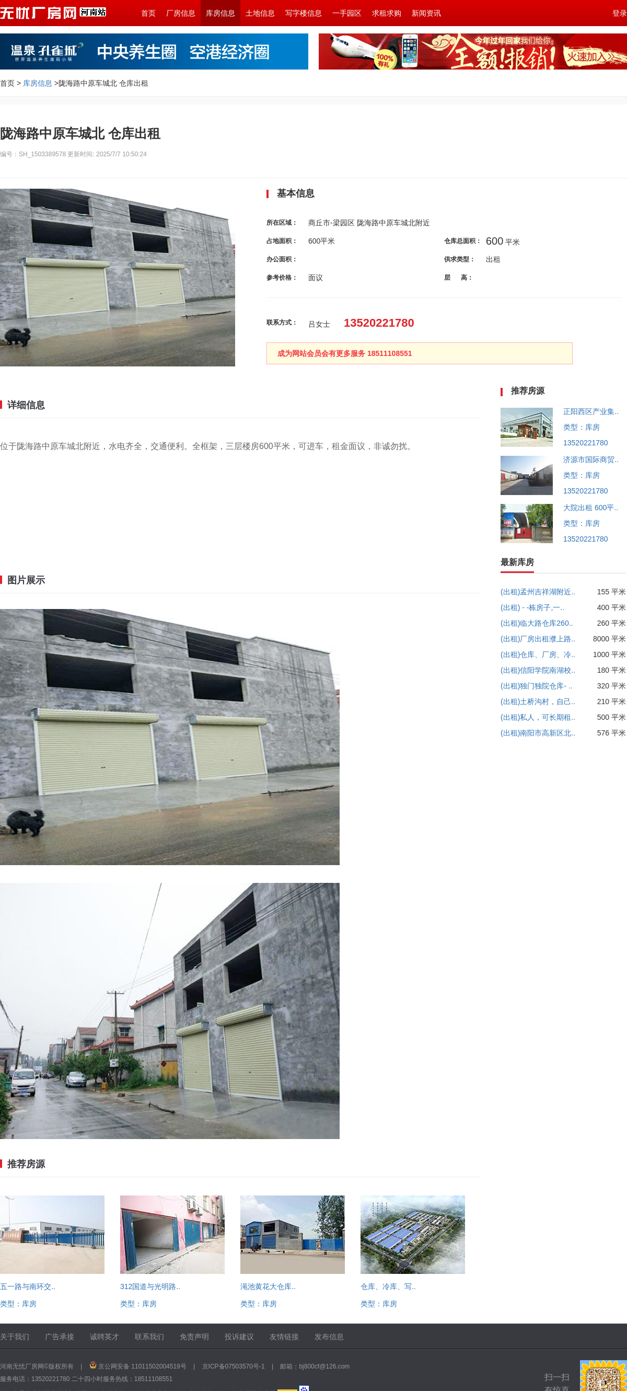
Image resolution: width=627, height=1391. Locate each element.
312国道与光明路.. (150, 1286)
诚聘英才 (104, 1336)
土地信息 (260, 13)
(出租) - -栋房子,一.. (532, 607)
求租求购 (386, 13)
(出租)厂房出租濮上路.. (538, 639)
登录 (619, 13)
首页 (148, 13)
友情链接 (284, 1336)
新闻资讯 (426, 13)
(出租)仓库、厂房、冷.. (538, 654)
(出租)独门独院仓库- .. (537, 686)
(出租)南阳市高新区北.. (538, 733)
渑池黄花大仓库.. (268, 1286)
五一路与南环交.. (27, 1286)
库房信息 (220, 13)
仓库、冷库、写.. (388, 1286)
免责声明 (194, 1336)
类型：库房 (18, 1304)
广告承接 (59, 1336)
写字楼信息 (303, 13)
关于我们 (14, 1336)
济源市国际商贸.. (591, 459)
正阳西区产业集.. (591, 411)
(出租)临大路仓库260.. (537, 623)
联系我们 (149, 1336)
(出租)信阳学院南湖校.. (538, 670)
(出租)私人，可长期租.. (538, 717)
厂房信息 (180, 13)
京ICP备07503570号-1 (233, 1366)
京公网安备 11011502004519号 (142, 1366)
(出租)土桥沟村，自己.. (538, 701)
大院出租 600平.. (590, 507)
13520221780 (585, 443)
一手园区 (347, 13)
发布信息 (329, 1336)
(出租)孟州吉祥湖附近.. (538, 592)
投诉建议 (239, 1336)
